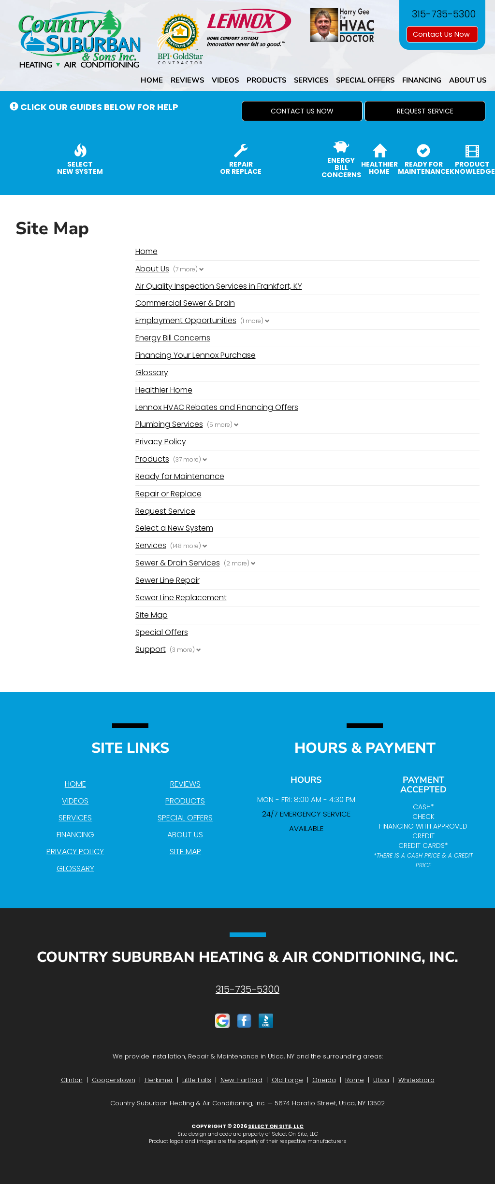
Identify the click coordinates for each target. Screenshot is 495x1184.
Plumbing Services (169, 424)
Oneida (324, 1080)
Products (266, 80)
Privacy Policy (160, 441)
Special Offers (365, 80)
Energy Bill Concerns (172, 337)
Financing (421, 80)
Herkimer (159, 1080)
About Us (467, 80)
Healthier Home (163, 389)
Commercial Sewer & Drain (185, 303)
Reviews (187, 80)
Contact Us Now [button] (442, 34)
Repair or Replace (168, 493)
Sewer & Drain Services (177, 563)
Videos (225, 80)
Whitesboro (416, 1080)
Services (311, 80)
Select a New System (174, 528)
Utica (381, 1080)
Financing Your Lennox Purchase (195, 355)
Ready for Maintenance (179, 476)
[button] (302, 111)
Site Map (151, 614)
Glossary (151, 372)
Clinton (72, 1080)
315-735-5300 (247, 989)
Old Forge (287, 1080)
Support (150, 649)
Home (152, 80)
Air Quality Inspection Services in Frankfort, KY (218, 286)
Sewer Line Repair (167, 580)
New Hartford (241, 1080)
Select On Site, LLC (276, 1126)
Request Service (165, 511)
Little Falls (196, 1080)
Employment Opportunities (185, 320)
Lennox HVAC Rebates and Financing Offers (216, 407)
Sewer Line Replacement (181, 597)
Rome (354, 1080)
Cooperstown (113, 1080)
